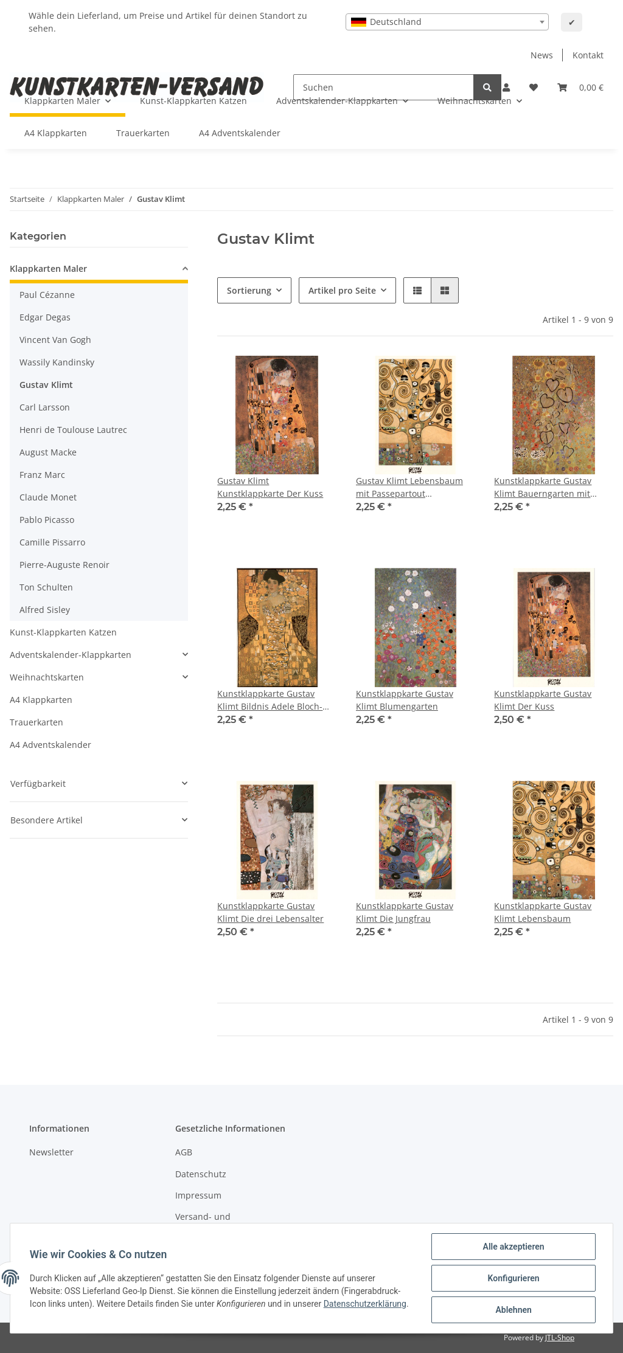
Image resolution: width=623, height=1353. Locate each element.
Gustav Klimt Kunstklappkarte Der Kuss (270, 487)
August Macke (48, 452)
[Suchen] (487, 87)
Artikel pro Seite (342, 290)
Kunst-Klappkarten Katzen (63, 632)
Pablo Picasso (46, 519)
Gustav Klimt (46, 384)
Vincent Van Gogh (55, 339)
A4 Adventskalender (50, 744)
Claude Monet (48, 497)
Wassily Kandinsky (56, 362)
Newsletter (51, 1152)
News (542, 55)
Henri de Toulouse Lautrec (73, 429)
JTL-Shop (559, 1337)
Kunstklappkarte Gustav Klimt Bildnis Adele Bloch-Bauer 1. (269, 700)
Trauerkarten (36, 722)
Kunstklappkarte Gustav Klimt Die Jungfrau (404, 912)
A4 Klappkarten (41, 699)
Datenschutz (200, 1174)
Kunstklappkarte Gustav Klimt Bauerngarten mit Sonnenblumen (542, 487)
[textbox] (447, 22)
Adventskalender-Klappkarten (70, 654)
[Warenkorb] (580, 87)
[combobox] (447, 21)
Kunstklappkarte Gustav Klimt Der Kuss (542, 700)
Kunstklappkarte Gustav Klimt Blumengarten (404, 700)
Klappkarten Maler (48, 268)
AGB (183, 1152)
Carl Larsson (44, 407)
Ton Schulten (46, 587)
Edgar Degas (45, 317)
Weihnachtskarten (47, 677)
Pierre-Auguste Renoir (64, 564)
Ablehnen (513, 1310)
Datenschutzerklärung (365, 1304)
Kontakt (588, 55)
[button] (417, 290)
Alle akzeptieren (513, 1246)
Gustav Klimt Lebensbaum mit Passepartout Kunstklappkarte (409, 487)
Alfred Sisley (44, 609)
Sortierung (249, 290)
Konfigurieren (513, 1278)
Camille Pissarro (52, 542)
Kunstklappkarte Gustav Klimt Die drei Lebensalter (270, 912)
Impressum (198, 1195)
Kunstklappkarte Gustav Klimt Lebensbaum (542, 912)
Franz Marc (42, 474)
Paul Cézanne (47, 294)
